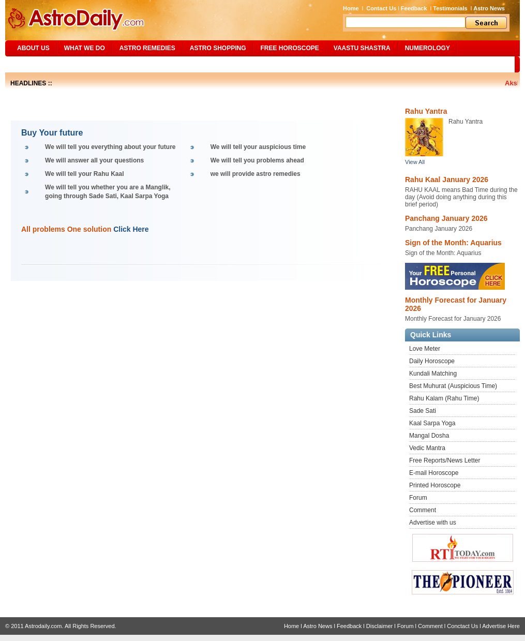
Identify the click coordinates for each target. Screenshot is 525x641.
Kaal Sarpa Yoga (432, 423)
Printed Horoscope (434, 485)
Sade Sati (422, 410)
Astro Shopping (218, 48)
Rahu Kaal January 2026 (446, 179)
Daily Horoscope (432, 361)
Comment (422, 510)
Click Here (130, 229)
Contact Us (381, 8)
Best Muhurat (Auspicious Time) (453, 386)
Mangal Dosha (429, 435)
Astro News (489, 8)
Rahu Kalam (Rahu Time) (444, 398)
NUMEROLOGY (427, 48)
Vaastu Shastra (362, 48)
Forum (418, 497)
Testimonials (450, 8)
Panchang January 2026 (446, 218)
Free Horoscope (289, 48)
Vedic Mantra (427, 448)
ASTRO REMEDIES (147, 48)
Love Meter (424, 348)
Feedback (414, 8)
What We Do (84, 48)
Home (351, 8)
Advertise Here (501, 626)
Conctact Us (462, 626)
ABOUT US (33, 48)
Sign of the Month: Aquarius (453, 242)
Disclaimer (379, 626)
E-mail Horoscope (433, 472)
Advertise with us (432, 522)
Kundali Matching (433, 373)
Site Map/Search (40, 64)
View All (415, 162)
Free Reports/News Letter (444, 460)
